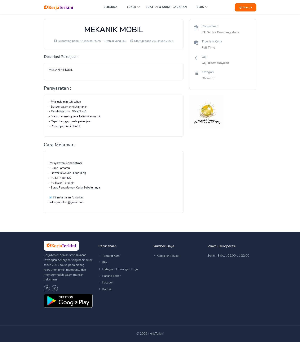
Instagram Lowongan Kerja (118, 269)
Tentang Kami (109, 256)
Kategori (105, 282)
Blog (200, 7)
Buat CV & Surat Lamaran (166, 7)
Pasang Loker (109, 276)
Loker (131, 7)
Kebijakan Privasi (166, 256)
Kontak (105, 289)
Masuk (245, 7)
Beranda (110, 7)
